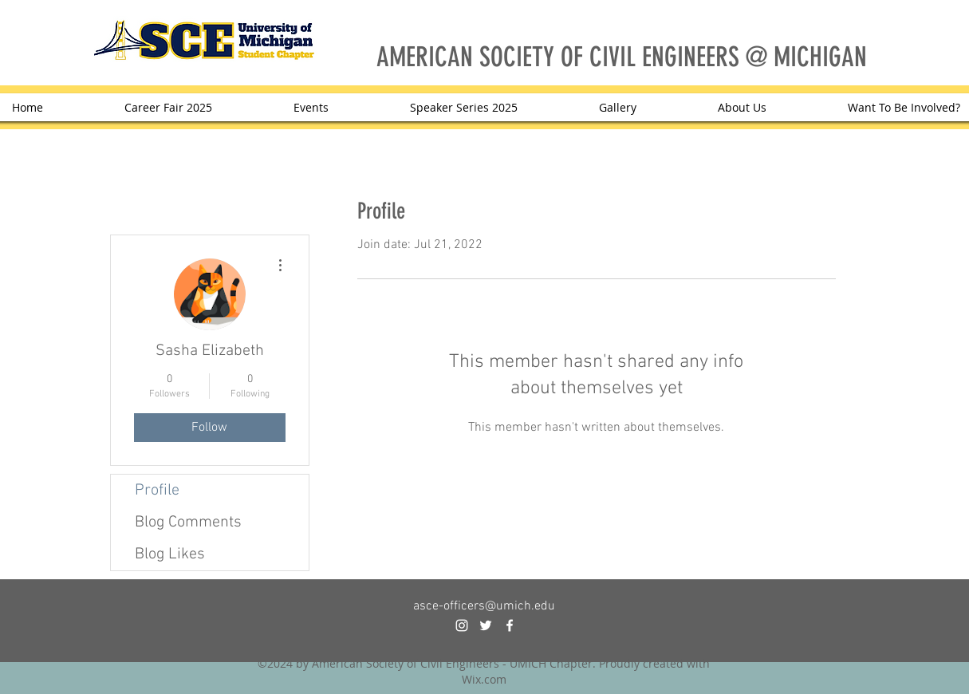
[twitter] (486, 625)
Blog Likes (170, 554)
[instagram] (462, 625)
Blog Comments (188, 522)
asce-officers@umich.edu (484, 606)
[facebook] (510, 625)
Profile (157, 490)
